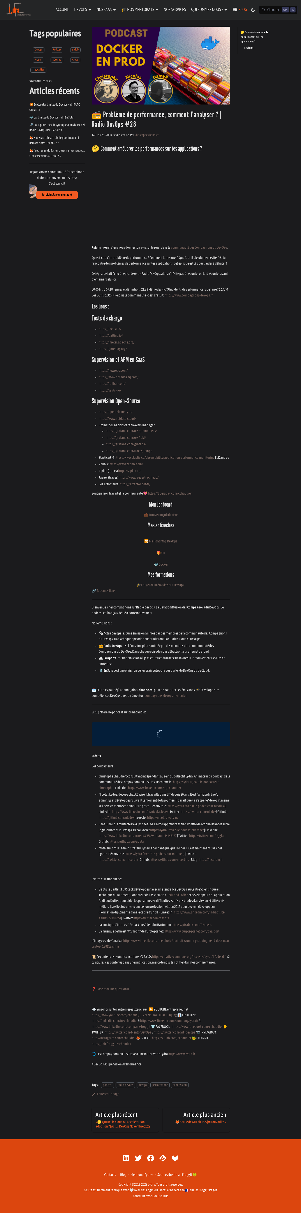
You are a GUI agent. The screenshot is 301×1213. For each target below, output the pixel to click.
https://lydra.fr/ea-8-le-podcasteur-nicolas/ (196, 806)
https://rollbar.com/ (112, 383)
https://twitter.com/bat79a (151, 918)
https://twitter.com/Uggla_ (207, 836)
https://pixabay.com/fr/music (192, 925)
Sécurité (57, 59)
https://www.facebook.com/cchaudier (197, 1026)
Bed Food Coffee (177, 895)
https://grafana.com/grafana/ (126, 444)
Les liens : (249, 48)
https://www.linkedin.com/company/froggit (121, 1026)
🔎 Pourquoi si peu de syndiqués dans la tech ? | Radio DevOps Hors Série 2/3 (57, 127)
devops (143, 1085)
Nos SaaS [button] (104, 10)
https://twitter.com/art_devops (174, 1032)
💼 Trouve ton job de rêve (161, 515)
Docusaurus (160, 1196)
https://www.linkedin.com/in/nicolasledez (140, 812)
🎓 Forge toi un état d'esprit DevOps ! (160, 585)
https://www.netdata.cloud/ (117, 418)
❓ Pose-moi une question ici (111, 989)
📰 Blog (239, 10)
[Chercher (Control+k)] (278, 10)
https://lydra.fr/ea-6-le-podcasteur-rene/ (177, 830)
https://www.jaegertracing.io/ (138, 477)
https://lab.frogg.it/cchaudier (111, 1044)
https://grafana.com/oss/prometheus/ (131, 431)
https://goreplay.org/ (113, 349)
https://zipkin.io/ (129, 471)
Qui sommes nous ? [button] (207, 10)
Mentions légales (142, 1174)
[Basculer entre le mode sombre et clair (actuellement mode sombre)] (253, 9)
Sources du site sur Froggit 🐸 (177, 1174)
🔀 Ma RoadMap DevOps (160, 541)
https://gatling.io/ (111, 335)
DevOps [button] (80, 10)
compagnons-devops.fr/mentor (166, 695)
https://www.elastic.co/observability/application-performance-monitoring (164, 457)
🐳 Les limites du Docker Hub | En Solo (51, 117)
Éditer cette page (106, 1094)
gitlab (75, 49)
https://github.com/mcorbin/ (169, 859)
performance (160, 1085)
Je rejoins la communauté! (57, 194)
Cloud (75, 59)
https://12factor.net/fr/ (135, 484)
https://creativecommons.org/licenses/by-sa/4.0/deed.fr (189, 957)
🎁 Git (161, 553)
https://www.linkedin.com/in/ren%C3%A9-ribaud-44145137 (138, 836)
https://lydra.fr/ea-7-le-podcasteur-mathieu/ (155, 854)
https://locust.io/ (110, 329)
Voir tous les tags (40, 81)
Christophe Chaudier (147, 135)
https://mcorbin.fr (211, 859)
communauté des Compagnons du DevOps (199, 247)
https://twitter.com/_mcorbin (118, 859)
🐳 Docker (161, 564)
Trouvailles (38, 69)
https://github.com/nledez (116, 817)
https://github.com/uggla (126, 841)
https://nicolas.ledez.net (163, 817)
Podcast (57, 49)
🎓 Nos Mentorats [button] (137, 10)
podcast (107, 1085)
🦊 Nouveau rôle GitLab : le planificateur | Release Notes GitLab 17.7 (54, 140)
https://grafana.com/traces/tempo (129, 451)
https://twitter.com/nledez (198, 812)
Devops (38, 49)
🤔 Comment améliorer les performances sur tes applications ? (255, 37)
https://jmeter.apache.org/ (116, 342)
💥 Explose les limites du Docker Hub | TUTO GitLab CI (54, 107)
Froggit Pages (208, 1190)
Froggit (38, 59)
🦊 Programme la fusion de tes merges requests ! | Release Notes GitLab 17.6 (57, 153)
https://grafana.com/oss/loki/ (126, 437)
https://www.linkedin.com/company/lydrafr (169, 1021)
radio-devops (125, 1085)
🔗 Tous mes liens (103, 591)
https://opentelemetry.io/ (115, 412)
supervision (180, 1085)
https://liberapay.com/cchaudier (170, 493)
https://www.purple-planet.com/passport (191, 931)
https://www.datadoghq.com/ (119, 377)
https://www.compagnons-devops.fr (189, 295)
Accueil (62, 10)
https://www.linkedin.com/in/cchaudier (154, 788)
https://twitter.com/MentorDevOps (128, 1032)
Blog (123, 1174)
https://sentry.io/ (110, 390)
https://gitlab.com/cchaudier (171, 1038)
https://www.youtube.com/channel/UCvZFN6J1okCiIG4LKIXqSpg (134, 1015)
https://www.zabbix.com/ (126, 464)
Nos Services (175, 10)
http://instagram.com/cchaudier (114, 1038)
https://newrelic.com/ (113, 370)
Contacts (110, 1174)
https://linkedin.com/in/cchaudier (114, 1021)
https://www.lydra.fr (181, 1054)
